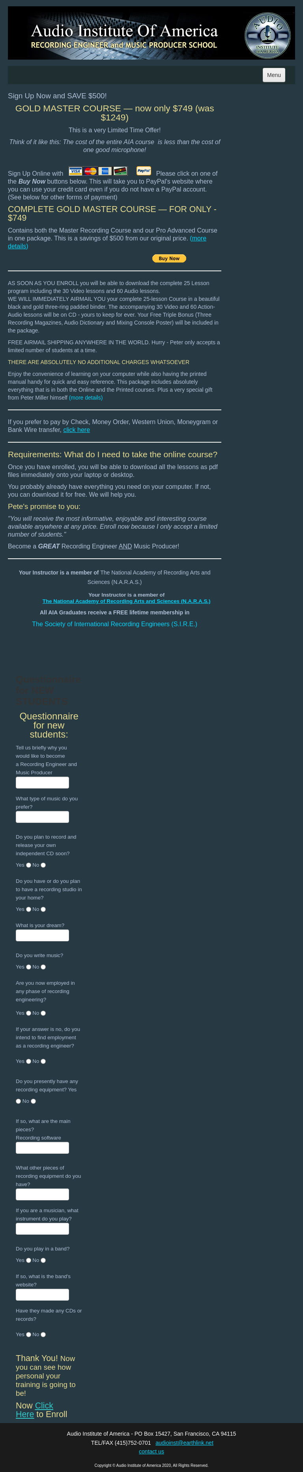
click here (77, 429)
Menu (274, 75)
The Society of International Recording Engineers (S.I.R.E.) (114, 624)
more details (86, 397)
